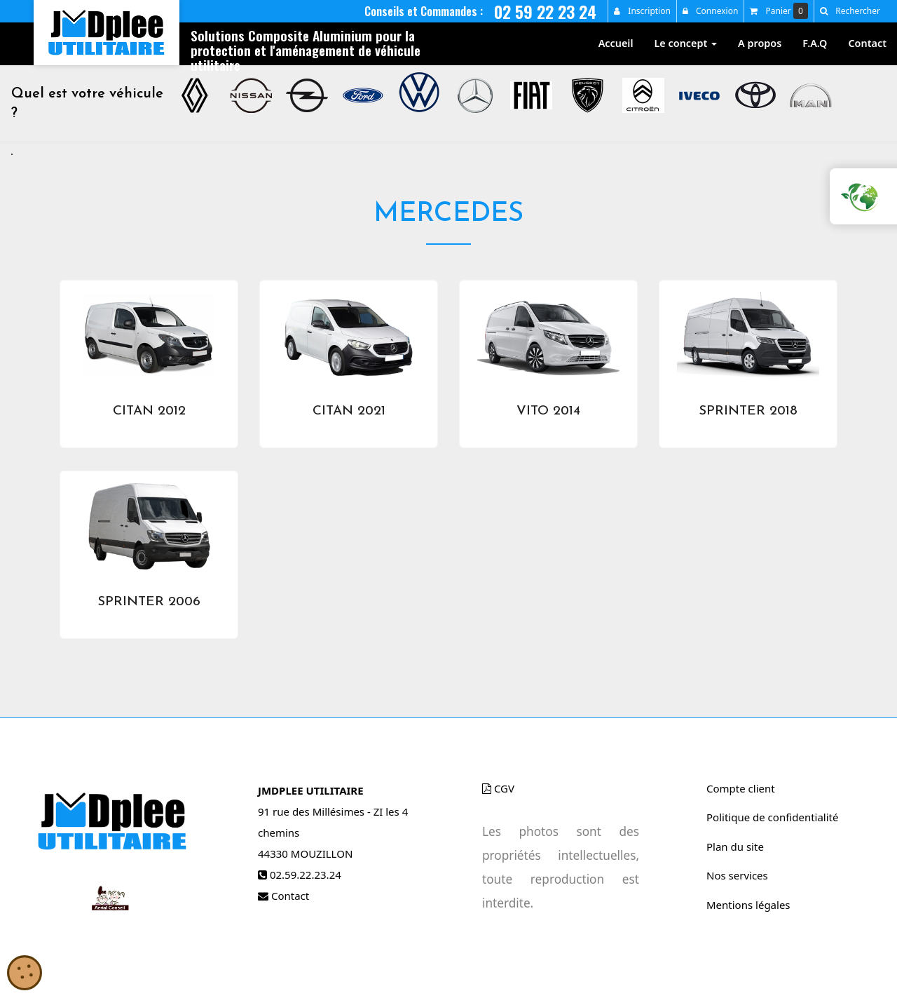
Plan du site (735, 846)
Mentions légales (748, 905)
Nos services (737, 875)
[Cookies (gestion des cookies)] (24, 974)
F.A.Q (814, 43)
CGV (498, 788)
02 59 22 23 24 (545, 11)
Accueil (616, 43)
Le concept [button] (686, 43)
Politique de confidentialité (772, 817)
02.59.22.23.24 (305, 875)
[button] (850, 11)
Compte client (740, 788)
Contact (867, 43)
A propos (759, 43)
